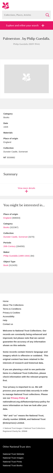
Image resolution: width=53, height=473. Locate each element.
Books (6, 227)
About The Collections (13, 305)
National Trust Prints (12, 461)
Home (5, 301)
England (7, 218)
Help (5, 320)
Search (47, 14)
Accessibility (8, 316)
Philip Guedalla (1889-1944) (16, 256)
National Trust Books (12, 465)
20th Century (9, 246)
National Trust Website (13, 454)
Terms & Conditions (12, 309)
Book (5, 265)
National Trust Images (13, 458)
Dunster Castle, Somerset (15, 237)
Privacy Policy (18, 398)
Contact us (8, 324)
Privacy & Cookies (11, 312)
